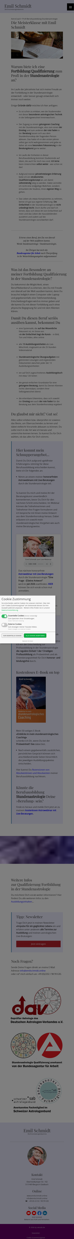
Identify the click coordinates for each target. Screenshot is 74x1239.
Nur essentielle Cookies (12, 635)
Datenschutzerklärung (10, 610)
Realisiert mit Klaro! (27, 641)
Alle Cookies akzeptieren (35, 635)
